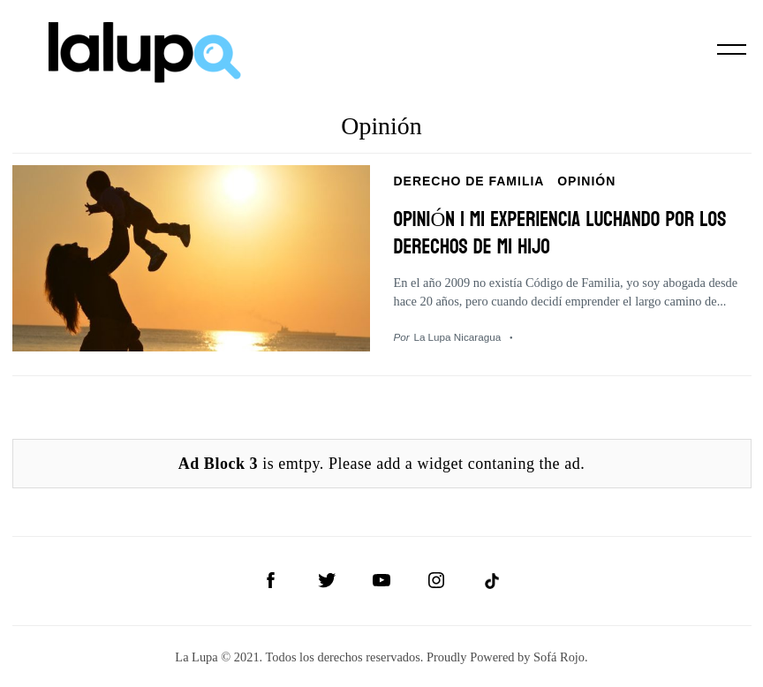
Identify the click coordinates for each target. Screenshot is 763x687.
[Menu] (732, 49)
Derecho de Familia (469, 181)
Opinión (586, 181)
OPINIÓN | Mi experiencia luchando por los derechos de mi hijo (570, 230)
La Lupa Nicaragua (457, 333)
